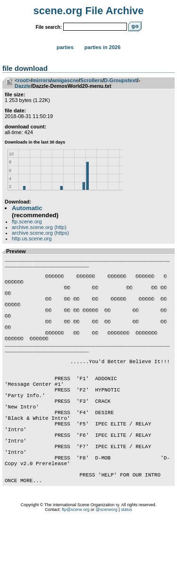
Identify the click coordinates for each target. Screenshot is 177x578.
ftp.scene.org (27, 221)
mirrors (41, 80)
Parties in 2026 (102, 47)
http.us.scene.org (31, 238)
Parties (65, 47)
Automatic (27, 208)
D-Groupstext (120, 80)
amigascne (65, 80)
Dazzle (23, 86)
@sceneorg (107, 566)
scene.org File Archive (89, 11)
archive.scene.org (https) (40, 233)
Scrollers (91, 80)
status (126, 566)
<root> (23, 80)
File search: (48, 27)
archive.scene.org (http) (39, 227)
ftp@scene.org (76, 566)
